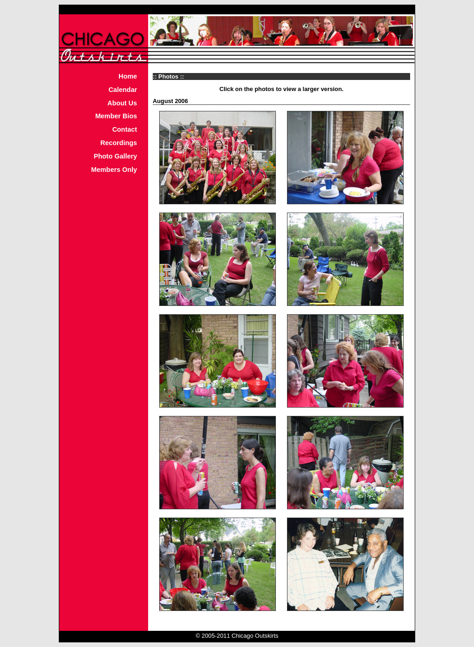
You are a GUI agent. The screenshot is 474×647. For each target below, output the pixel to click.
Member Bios (116, 116)
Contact (124, 129)
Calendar (122, 89)
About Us (122, 103)
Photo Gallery (115, 156)
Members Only (114, 169)
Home (127, 76)
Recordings (118, 142)
